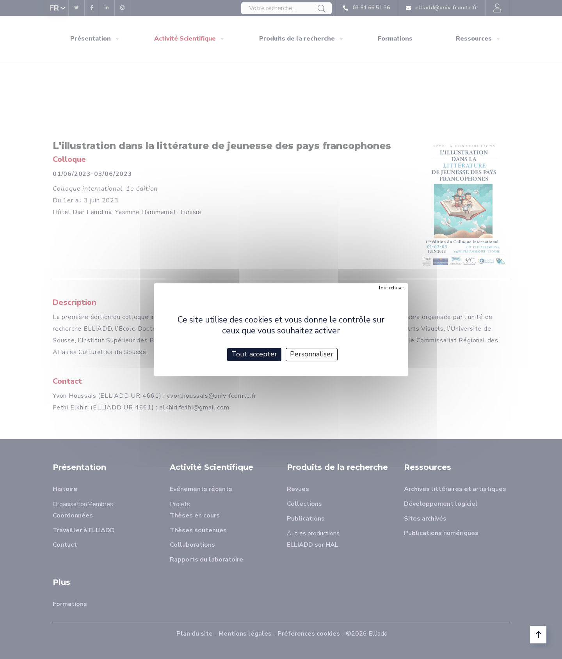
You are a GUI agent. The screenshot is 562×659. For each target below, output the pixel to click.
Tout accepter (254, 354)
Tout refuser (391, 288)
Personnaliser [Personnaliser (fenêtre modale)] (311, 354)
